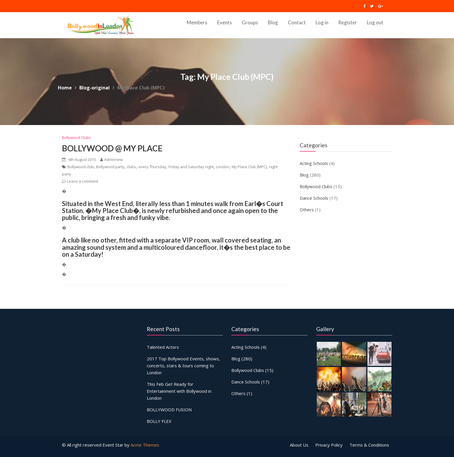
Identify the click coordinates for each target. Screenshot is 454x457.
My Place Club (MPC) (249, 166)
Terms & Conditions (369, 445)
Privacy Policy (329, 445)
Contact (297, 22)
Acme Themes (145, 445)
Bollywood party (110, 166)
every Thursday (152, 166)
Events (224, 22)
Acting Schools (314, 163)
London (222, 166)
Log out (375, 22)
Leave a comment (82, 181)
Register (347, 22)
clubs (131, 166)
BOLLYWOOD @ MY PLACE (112, 148)
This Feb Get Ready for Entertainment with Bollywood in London (179, 391)
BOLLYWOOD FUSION (169, 409)
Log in (322, 22)
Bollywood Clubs (76, 137)
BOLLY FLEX (159, 420)
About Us (299, 445)
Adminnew (111, 159)
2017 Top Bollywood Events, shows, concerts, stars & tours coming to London (183, 365)
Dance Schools (314, 198)
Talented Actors (163, 347)
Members (197, 22)
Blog (273, 22)
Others (307, 209)
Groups (250, 22)
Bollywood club (80, 166)
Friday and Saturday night (191, 166)
